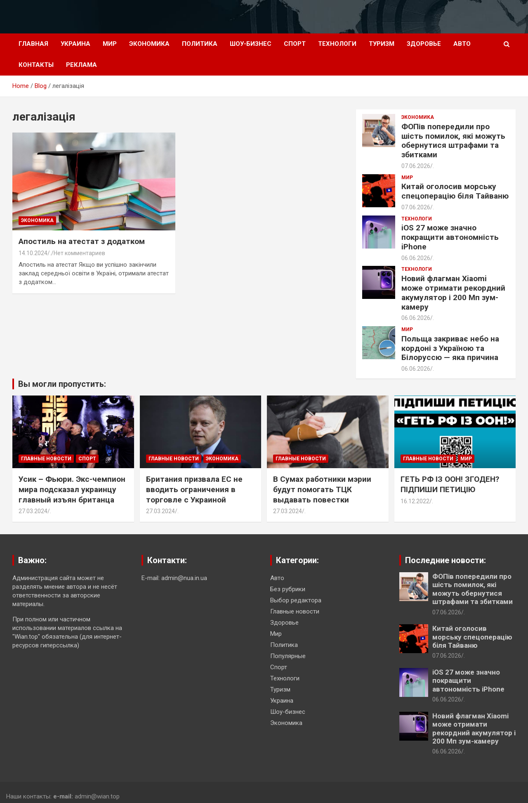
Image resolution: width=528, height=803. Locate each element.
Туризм (381, 43)
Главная (33, 43)
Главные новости (46, 459)
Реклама (81, 65)
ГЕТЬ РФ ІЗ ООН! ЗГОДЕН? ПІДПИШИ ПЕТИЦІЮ (450, 484)
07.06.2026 (415, 166)
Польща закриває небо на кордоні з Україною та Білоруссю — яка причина (450, 348)
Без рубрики (287, 589)
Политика (199, 43)
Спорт (295, 43)
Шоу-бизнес (250, 43)
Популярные (288, 656)
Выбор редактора (295, 600)
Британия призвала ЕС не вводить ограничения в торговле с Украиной (194, 489)
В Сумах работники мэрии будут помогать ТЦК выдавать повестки (322, 489)
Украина (75, 43)
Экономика (149, 43)
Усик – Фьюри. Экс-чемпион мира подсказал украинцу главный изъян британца (72, 489)
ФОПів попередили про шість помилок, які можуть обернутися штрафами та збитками (453, 140)
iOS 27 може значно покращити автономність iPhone (450, 237)
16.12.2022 (415, 501)
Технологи (337, 43)
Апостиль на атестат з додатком (82, 241)
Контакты (36, 65)
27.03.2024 (33, 511)
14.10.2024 (33, 253)
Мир (110, 43)
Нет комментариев (79, 253)
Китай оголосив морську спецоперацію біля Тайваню (455, 191)
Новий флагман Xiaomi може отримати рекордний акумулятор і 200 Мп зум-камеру (453, 292)
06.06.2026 (415, 258)
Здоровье (424, 43)
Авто (462, 43)
